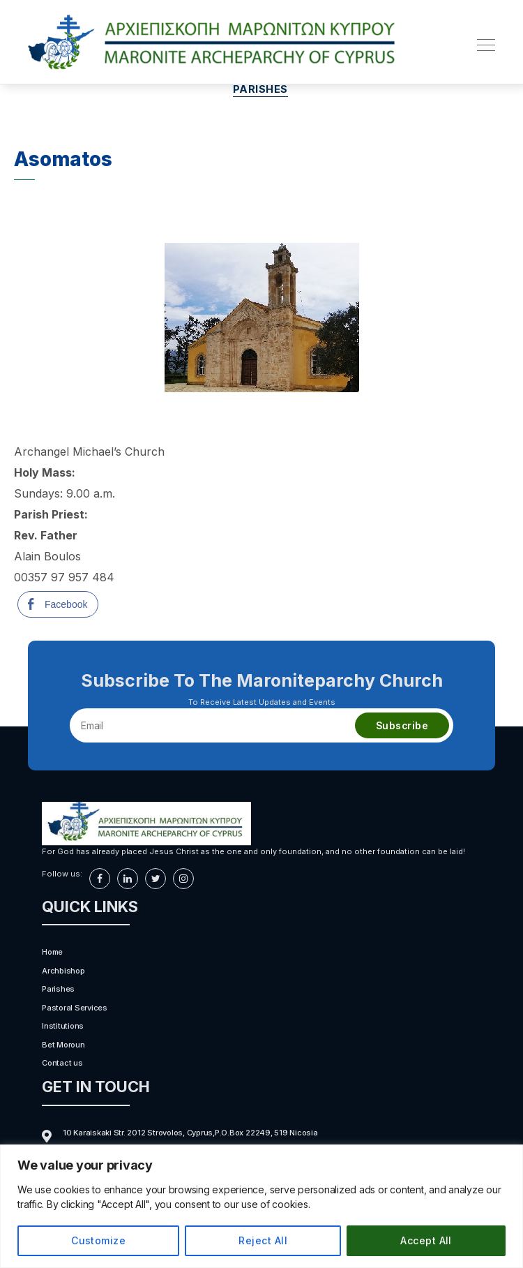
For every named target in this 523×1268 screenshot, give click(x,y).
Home (52, 954)
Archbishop (63, 972)
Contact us (62, 1065)
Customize (98, 1240)
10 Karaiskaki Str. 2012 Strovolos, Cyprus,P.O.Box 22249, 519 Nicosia (190, 1134)
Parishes (261, 90)
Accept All (426, 1240)
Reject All (262, 1240)
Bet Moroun (63, 1046)
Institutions (63, 1028)
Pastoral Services (74, 1009)
